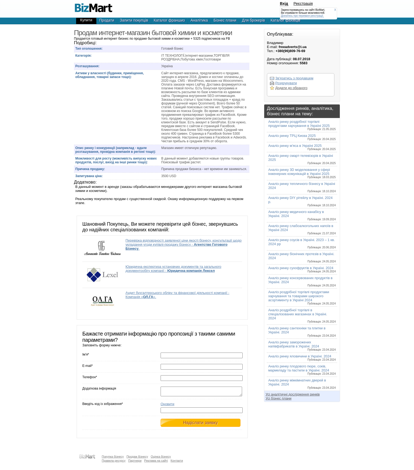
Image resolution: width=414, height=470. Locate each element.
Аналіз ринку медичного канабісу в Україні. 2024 (302, 215)
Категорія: (83, 56)
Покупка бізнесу (113, 456)
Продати (106, 20)
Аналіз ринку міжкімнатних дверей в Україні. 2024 (302, 383)
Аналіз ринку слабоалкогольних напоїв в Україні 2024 (302, 229)
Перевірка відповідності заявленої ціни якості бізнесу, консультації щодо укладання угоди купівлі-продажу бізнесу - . (183, 244)
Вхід (284, 3)
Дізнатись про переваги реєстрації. (302, 15)
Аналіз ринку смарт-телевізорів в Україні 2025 (302, 159)
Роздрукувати (286, 83)
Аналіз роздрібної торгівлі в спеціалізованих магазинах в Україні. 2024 (302, 315)
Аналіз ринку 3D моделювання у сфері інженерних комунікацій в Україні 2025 (302, 173)
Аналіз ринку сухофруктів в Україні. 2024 (302, 269)
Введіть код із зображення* (102, 405)
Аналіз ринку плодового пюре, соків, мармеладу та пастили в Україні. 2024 (302, 369)
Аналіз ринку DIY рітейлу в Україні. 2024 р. (302, 201)
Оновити (167, 406)
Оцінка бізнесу (161, 456)
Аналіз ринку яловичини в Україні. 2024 (302, 357)
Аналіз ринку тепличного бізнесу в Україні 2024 (302, 187)
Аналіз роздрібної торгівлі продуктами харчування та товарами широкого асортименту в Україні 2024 (302, 297)
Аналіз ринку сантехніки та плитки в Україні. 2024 (302, 331)
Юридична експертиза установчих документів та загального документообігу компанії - (173, 269)
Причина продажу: (90, 169)
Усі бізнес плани (278, 398)
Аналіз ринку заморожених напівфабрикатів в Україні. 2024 (302, 345)
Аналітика (199, 20)
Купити (86, 20)
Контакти (177, 460)
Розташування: (87, 66)
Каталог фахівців (285, 20)
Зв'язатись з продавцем (294, 78)
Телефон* (89, 377)
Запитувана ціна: (89, 176)
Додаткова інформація (99, 388)
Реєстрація (303, 3)
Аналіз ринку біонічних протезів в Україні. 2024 (302, 257)
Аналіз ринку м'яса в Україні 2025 (302, 147)
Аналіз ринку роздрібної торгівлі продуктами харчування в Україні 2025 (302, 125)
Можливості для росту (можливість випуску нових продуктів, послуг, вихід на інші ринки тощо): (116, 160)
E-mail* (87, 366)
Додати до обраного (291, 88)
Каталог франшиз (169, 20)
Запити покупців (134, 20)
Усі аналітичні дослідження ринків (293, 394)
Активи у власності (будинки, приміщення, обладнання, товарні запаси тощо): (109, 75)
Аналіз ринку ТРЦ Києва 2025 (302, 137)
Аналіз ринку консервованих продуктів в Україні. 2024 (302, 281)
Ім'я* (85, 354)
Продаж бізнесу (137, 456)
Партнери (134, 460)
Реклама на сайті (156, 460)
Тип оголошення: (89, 48)
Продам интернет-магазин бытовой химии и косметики (93, 5)
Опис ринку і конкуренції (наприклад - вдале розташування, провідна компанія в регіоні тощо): (115, 150)
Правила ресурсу (113, 460)
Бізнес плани (224, 20)
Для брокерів (253, 20)
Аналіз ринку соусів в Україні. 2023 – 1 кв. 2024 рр (302, 243)
